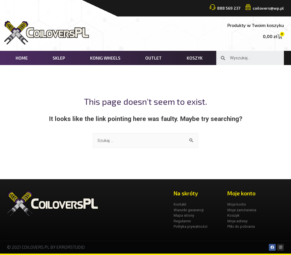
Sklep (59, 57)
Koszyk (195, 57)
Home (22, 57)
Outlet (153, 57)
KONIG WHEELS (105, 57)
